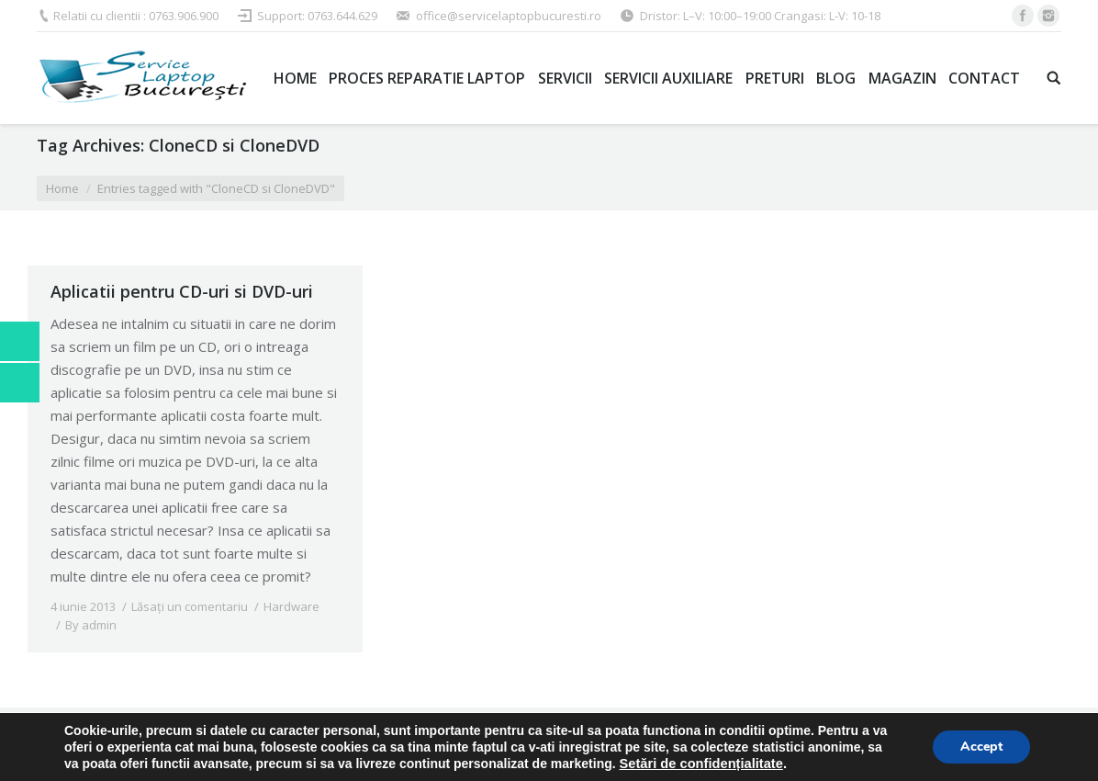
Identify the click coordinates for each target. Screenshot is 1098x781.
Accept (981, 746)
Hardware (291, 606)
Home (62, 188)
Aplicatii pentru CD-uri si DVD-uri (181, 291)
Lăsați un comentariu (189, 606)
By (91, 625)
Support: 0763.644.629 (317, 15)
